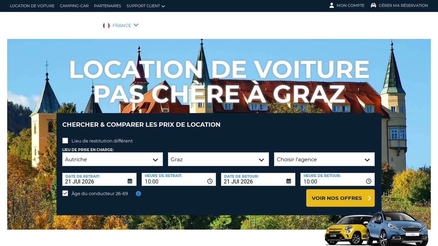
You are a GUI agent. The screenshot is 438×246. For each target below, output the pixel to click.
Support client (146, 6)
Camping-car (74, 5)
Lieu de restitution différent (102, 135)
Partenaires (107, 5)
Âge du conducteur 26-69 (100, 188)
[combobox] (178, 174)
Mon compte (347, 5)
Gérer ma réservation (399, 5)
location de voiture (32, 5)
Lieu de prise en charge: (88, 144)
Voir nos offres (337, 193)
